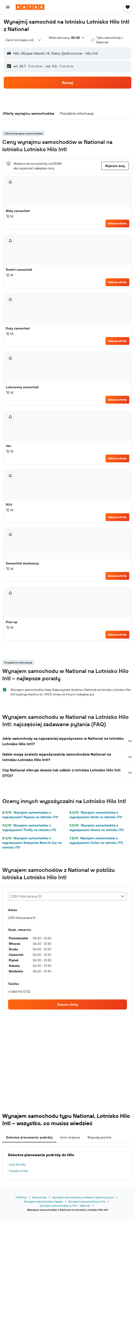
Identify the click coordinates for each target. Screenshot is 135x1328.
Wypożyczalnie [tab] (99, 1137)
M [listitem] (9, 216)
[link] (67, 1004)
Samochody (39, 1197)
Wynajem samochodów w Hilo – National (65, 1205)
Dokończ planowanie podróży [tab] (29, 1137)
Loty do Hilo (17, 1164)
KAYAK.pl (21, 1197)
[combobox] (23, 40)
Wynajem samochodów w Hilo (87, 1201)
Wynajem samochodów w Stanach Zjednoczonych (83, 1197)
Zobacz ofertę (117, 223)
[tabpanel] (67, 1163)
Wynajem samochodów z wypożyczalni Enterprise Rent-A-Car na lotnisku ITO (32, 842)
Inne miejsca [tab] (70, 1137)
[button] (8, 7)
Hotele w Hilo (18, 1171)
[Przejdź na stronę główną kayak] (30, 7)
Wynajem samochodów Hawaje (43, 1201)
